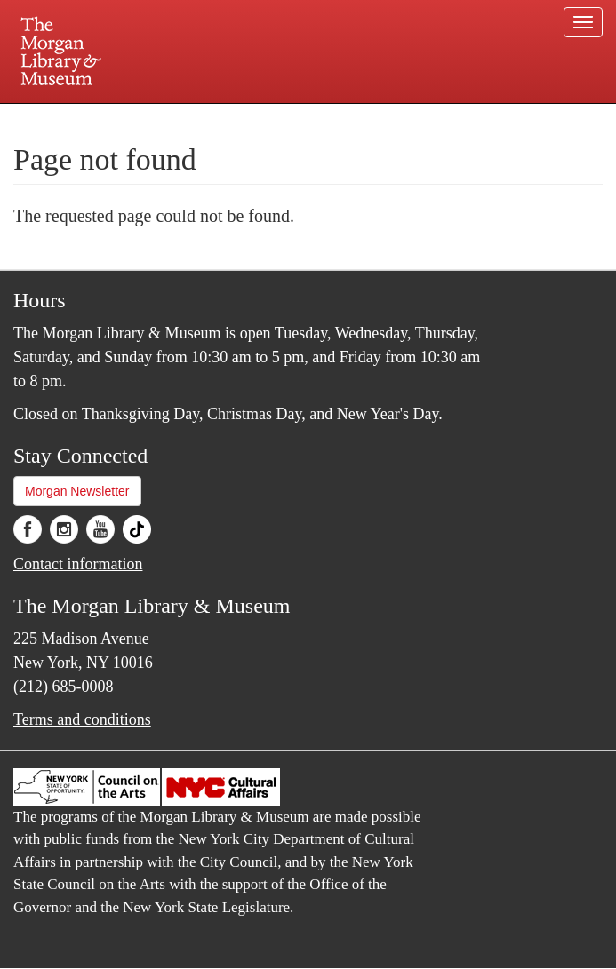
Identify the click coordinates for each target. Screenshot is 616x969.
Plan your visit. (97, 119)
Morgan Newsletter (77, 491)
